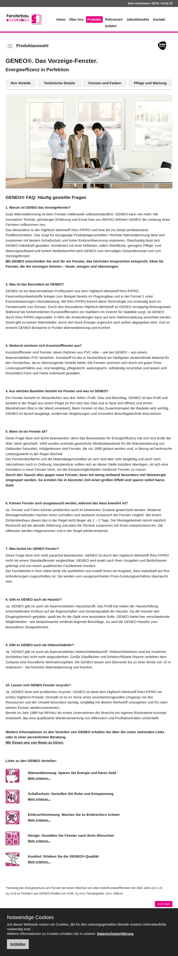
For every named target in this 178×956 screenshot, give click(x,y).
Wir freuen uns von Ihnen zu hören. (35, 742)
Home (60, 19)
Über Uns (76, 19)
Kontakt (159, 19)
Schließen (17, 944)
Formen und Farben (105, 83)
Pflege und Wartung (150, 83)
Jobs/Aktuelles (137, 19)
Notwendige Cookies (30, 917)
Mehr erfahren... (39, 778)
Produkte (94, 19)
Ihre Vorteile (21, 83)
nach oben (163, 904)
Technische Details (59, 83)
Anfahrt (111, 26)
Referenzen (114, 19)
